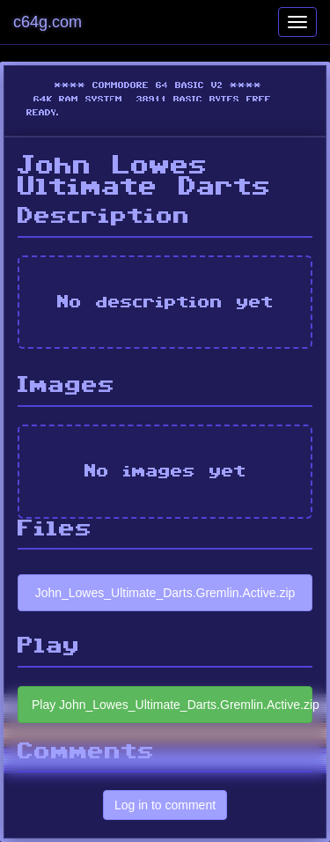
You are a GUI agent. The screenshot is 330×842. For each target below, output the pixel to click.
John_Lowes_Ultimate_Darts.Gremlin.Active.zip (165, 593)
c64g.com (47, 22)
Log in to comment (165, 805)
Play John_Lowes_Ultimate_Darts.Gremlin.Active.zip (172, 705)
